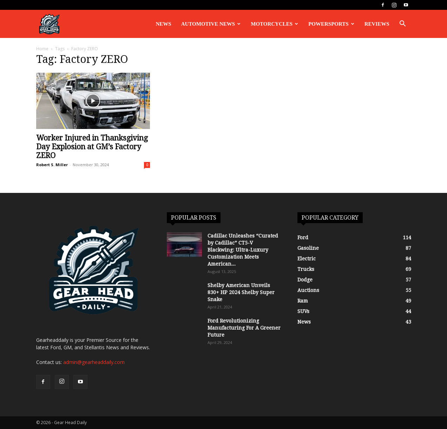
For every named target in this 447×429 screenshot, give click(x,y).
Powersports (331, 24)
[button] (402, 24)
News (163, 24)
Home (42, 49)
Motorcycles (274, 24)
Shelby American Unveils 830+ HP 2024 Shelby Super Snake (241, 292)
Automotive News (211, 24)
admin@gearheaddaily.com (94, 362)
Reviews (376, 24)
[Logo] (49, 24)
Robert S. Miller (52, 164)
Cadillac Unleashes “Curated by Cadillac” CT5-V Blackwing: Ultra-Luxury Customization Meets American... (243, 250)
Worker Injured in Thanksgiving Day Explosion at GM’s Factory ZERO (92, 147)
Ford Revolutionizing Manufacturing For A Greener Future (244, 328)
